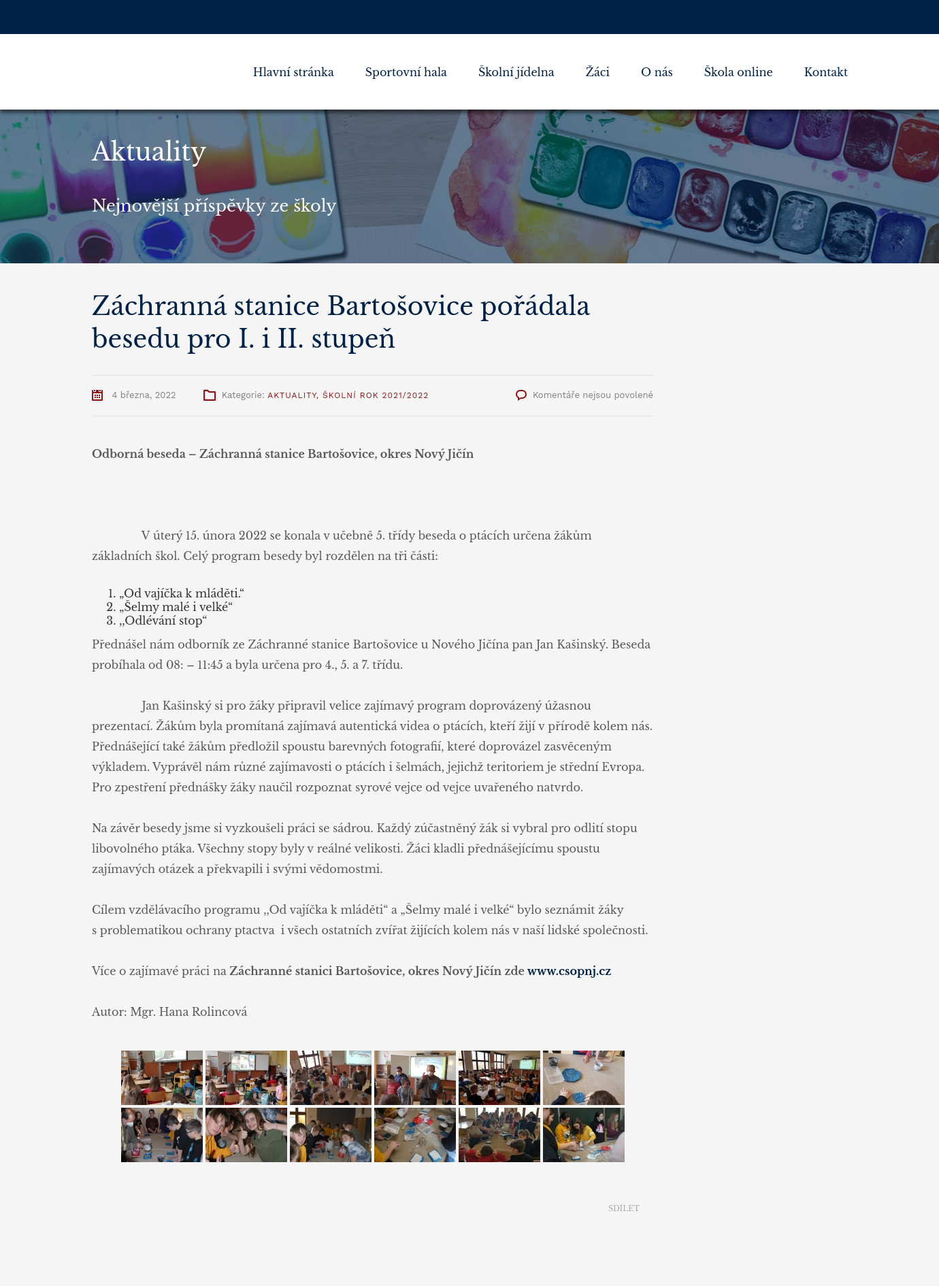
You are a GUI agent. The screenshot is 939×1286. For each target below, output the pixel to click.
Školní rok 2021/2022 (376, 395)
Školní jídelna (516, 72)
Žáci (598, 72)
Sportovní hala (406, 72)
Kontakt (826, 72)
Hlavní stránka (293, 72)
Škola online (738, 72)
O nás (657, 72)
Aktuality (291, 395)
